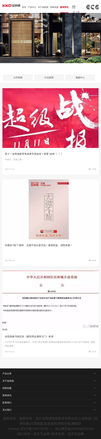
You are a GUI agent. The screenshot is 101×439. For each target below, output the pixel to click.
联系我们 (26, 18)
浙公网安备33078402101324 (74, 428)
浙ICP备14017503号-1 (36, 428)
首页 (24, 7)
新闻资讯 (64, 7)
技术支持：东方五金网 (67, 434)
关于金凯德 (43, 7)
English (35, 18)
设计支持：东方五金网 (33, 434)
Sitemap (13, 428)
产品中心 (32, 7)
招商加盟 (54, 7)
